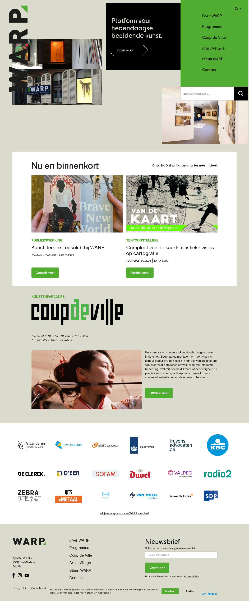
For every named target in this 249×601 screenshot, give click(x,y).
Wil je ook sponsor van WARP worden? (124, 513)
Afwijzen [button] (190, 591)
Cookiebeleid (38, 588)
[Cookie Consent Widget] (124, 591)
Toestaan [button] (170, 591)
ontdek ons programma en (185, 165)
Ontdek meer (45, 272)
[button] (238, 8)
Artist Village (213, 48)
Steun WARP (212, 58)
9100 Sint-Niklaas (23, 562)
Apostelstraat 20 (23, 558)
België (16, 566)
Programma (212, 26)
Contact (209, 69)
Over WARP (212, 15)
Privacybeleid (19, 588)
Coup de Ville (214, 37)
